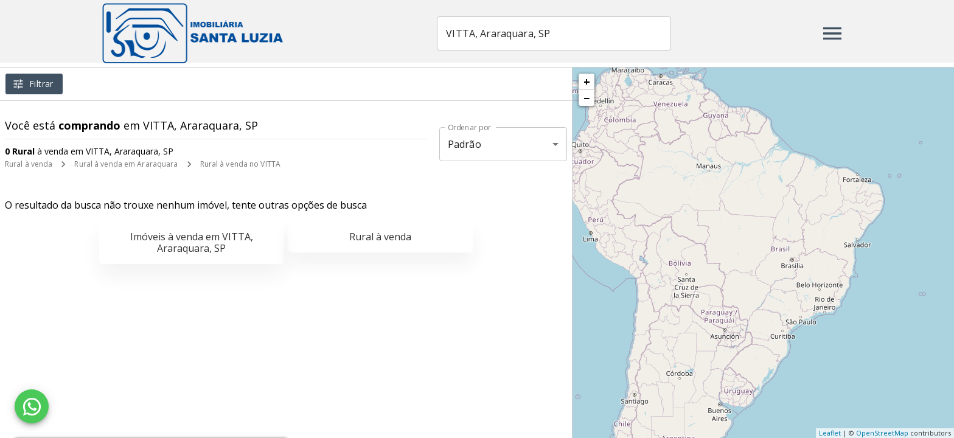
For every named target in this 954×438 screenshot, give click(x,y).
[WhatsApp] (32, 406)
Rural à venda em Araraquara (126, 164)
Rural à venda (28, 164)
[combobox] (555, 33)
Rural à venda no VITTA (240, 164)
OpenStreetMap (882, 432)
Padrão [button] (464, 144)
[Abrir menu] (832, 33)
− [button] (586, 98)
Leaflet (830, 432)
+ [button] (586, 81)
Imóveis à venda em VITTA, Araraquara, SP (191, 242)
